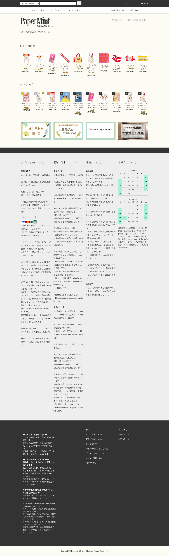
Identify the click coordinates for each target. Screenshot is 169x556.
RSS (88, 463)
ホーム (22, 10)
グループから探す (54, 10)
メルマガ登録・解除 (116, 10)
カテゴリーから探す (35, 10)
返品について (91, 444)
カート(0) (142, 3)
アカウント (127, 3)
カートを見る (123, 434)
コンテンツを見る (72, 10)
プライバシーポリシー (95, 453)
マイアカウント (124, 430)
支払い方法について (94, 434)
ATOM (93, 463)
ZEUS (38, 232)
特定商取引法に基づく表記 (97, 449)
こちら (29, 446)
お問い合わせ (133, 10)
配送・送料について (94, 439)
